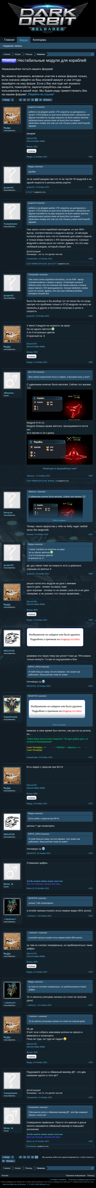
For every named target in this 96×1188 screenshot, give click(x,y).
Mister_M (53, 481)
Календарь (39, 39)
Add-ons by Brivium (26, 1184)
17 (28, 100)
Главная (9, 39)
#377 (91, 1005)
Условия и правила (58, 1179)
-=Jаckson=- (10, 919)
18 (32, 100)
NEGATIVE (9, 650)
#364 (91, 316)
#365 (91, 362)
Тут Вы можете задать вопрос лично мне (45, 881)
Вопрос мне (70, 468)
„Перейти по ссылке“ (41, 94)
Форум (24, 40)
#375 (91, 916)
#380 (91, 1141)
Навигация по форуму (54, 468)
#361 (91, 157)
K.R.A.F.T (30, 192)
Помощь (90, 1175)
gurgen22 (9, 187)
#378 (91, 1062)
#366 (91, 476)
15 (20, 100)
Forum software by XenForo (24, 1182)
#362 (91, 187)
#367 (91, 534)
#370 (91, 686)
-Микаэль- (9, 393)
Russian (5, 1175)
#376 (91, 972)
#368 (91, 574)
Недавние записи (12, 46)
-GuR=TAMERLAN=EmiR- (37, 264)
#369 (91, 620)
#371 (91, 757)
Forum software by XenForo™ (71, 1182)
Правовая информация (75, 1175)
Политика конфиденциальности (81, 1179)
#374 (91, 888)
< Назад (6, 100)
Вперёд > (48, 100)
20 (40, 100)
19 (36, 100)
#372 (91, 804)
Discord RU (32, 138)
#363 (91, 259)
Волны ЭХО (32, 147)
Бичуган (8, 512)
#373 (91, 853)
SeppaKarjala (10, 717)
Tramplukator (10, 224)
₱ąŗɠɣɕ (7, 128)
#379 (91, 1097)
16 (24, 100)
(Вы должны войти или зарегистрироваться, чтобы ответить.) (68, 1157)
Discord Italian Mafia (36, 141)
